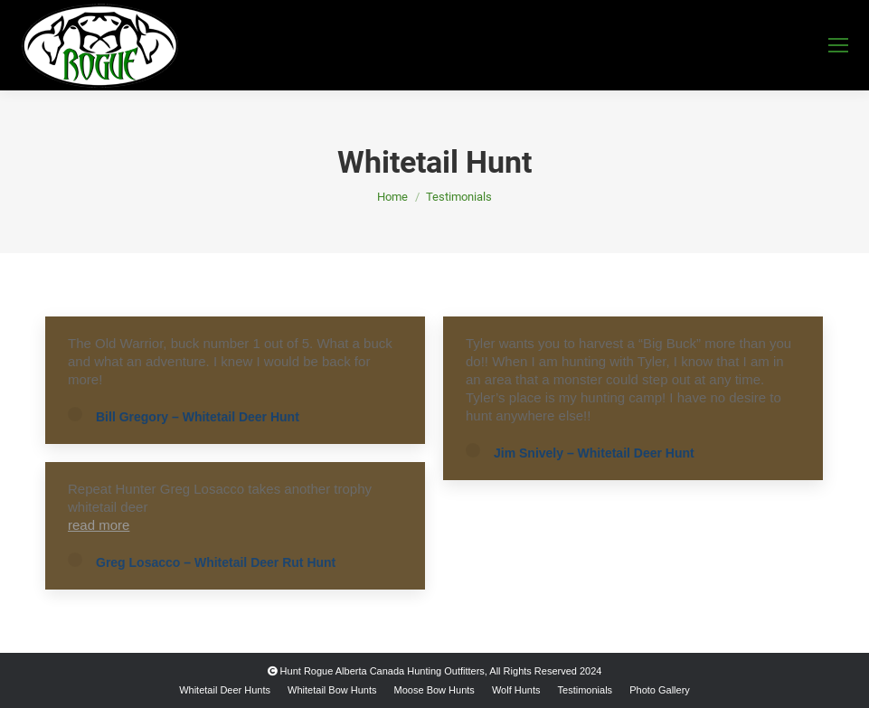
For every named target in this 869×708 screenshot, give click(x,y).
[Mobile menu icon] (838, 45)
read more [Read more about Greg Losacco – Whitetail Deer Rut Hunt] (98, 525)
